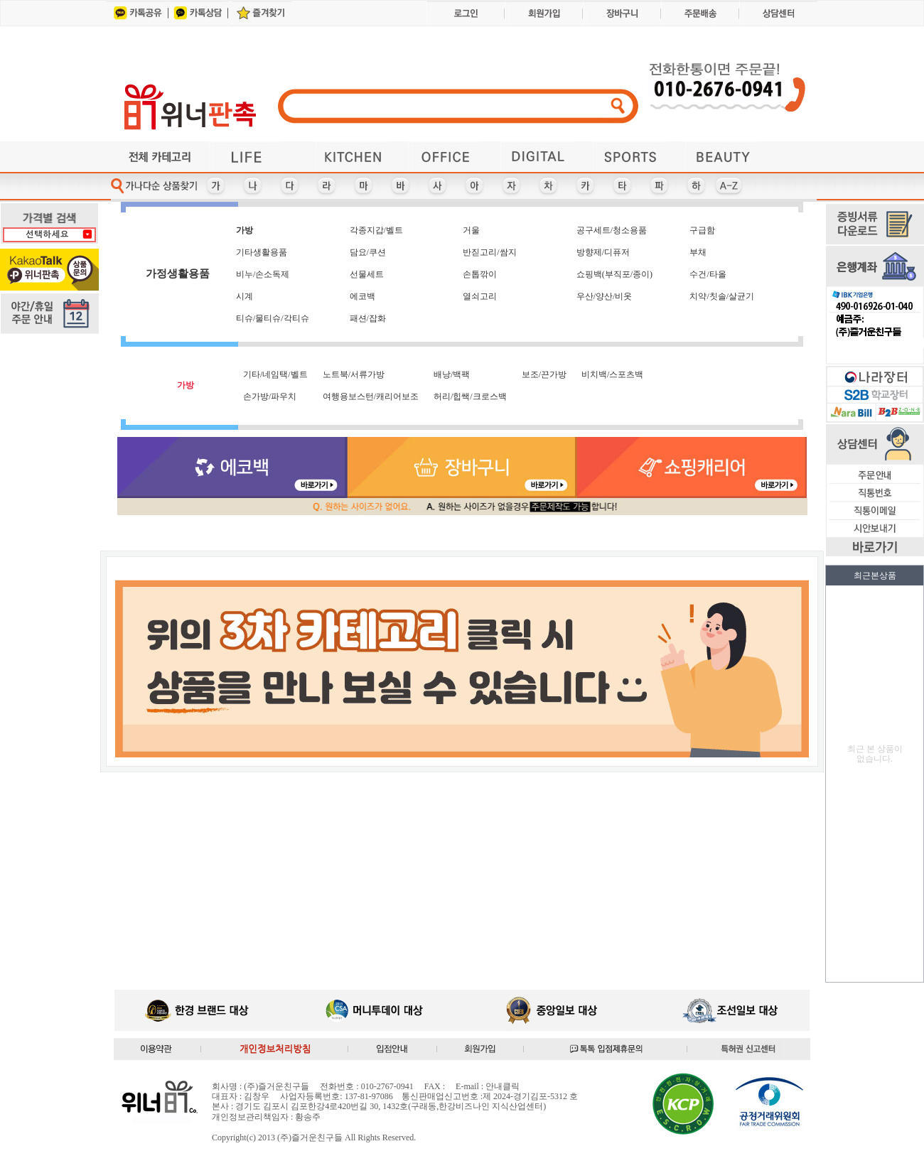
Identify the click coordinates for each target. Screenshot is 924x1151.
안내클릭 (502, 1086)
